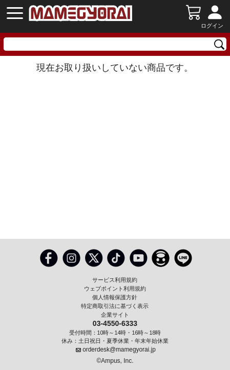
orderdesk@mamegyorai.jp (119, 349)
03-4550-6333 (115, 323)
